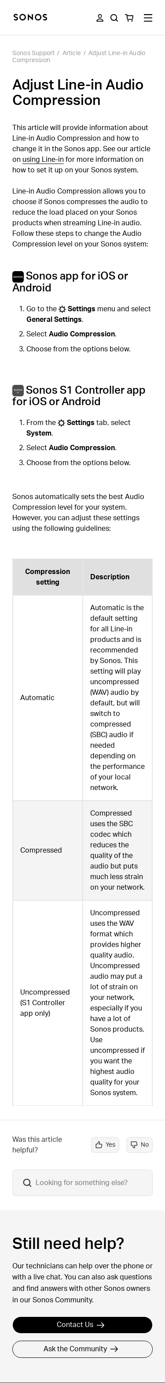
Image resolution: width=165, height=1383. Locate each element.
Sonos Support (33, 53)
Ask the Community (81, 1349)
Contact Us (81, 1324)
